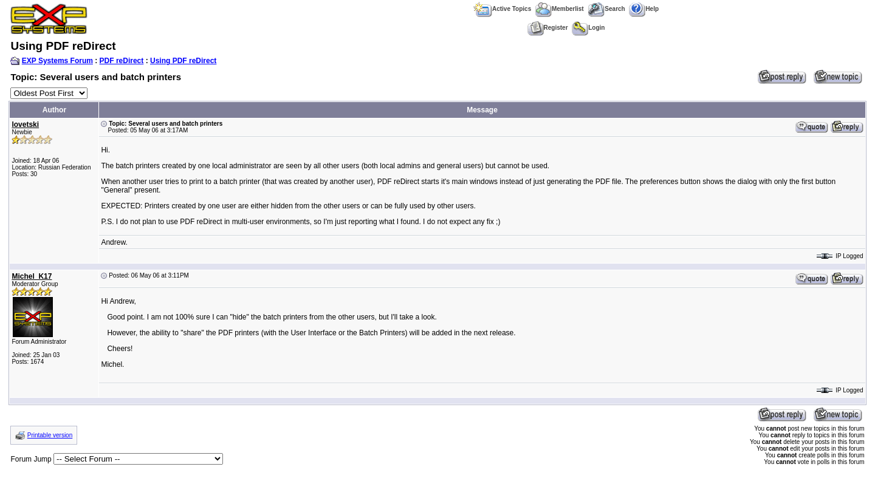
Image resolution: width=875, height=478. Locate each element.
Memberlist (559, 8)
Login (588, 27)
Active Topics (502, 8)
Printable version (49, 435)
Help (644, 8)
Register (547, 27)
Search (606, 8)
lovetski (25, 124)
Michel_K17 (32, 276)
